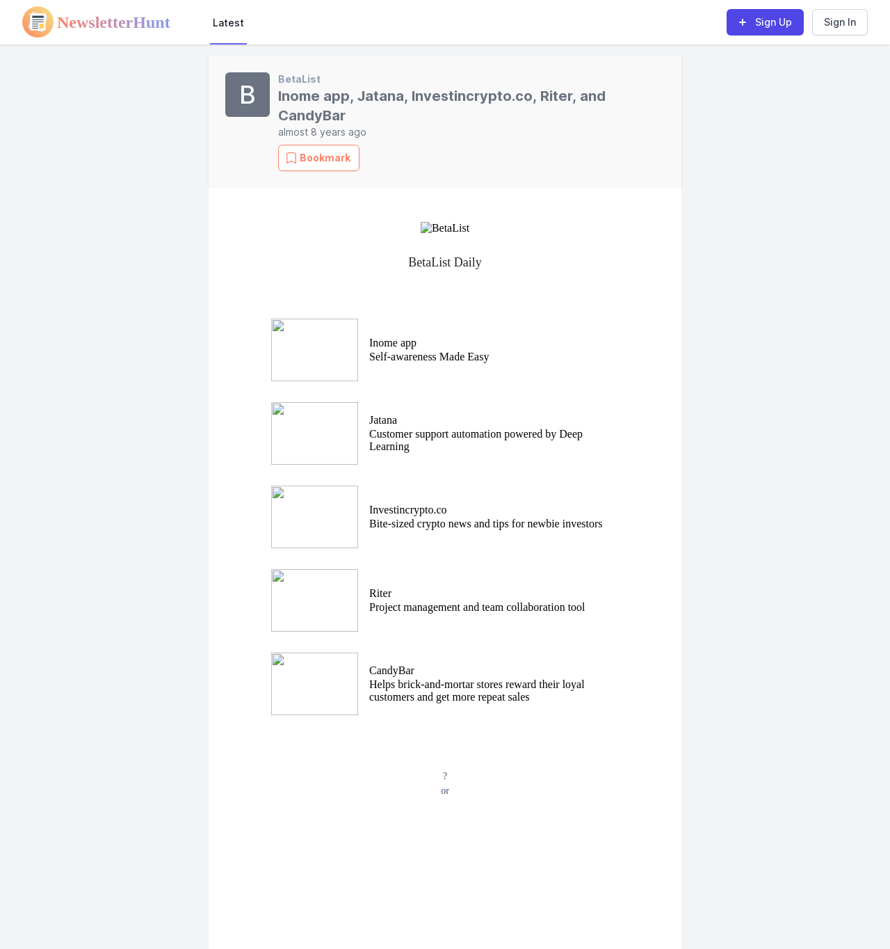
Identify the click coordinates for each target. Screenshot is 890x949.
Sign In (840, 22)
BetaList (299, 79)
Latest (228, 23)
